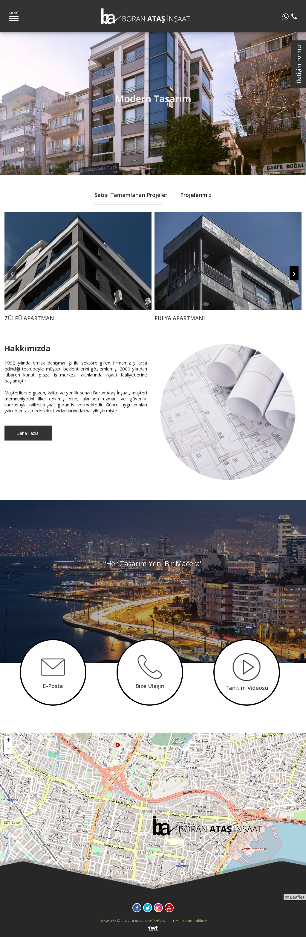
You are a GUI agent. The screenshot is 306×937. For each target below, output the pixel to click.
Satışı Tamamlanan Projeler (130, 194)
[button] (208, 827)
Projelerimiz (196, 194)
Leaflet (295, 897)
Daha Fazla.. (28, 433)
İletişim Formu (298, 64)
